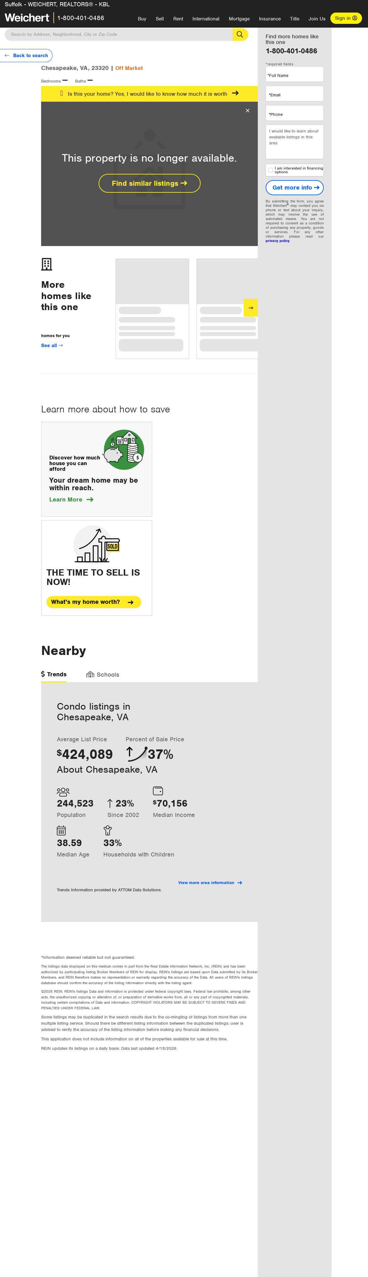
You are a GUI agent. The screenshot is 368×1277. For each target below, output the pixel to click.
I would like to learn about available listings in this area (295, 142)
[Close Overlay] (247, 111)
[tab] (54, 676)
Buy (142, 19)
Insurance (270, 19)
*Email (274, 95)
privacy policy (278, 240)
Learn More (71, 499)
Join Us (317, 19)
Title (294, 19)
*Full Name (278, 75)
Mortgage (239, 19)
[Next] (251, 308)
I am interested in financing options (295, 170)
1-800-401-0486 (80, 18)
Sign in (346, 18)
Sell (160, 19)
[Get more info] (295, 187)
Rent (178, 19)
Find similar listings (149, 183)
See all (52, 345)
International (205, 19)
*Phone (276, 114)
